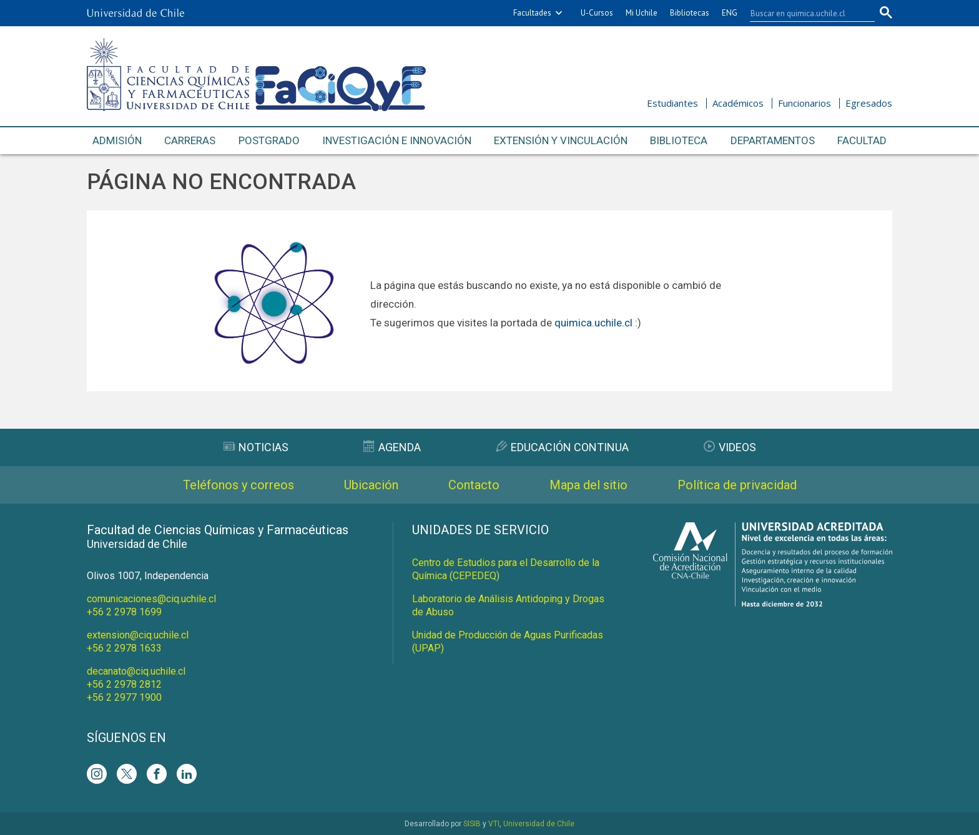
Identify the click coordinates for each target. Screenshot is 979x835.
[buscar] (805, 13)
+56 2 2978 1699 (124, 612)
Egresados (868, 103)
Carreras (189, 140)
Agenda (392, 447)
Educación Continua (562, 447)
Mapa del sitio (588, 484)
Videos (730, 447)
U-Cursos (597, 12)
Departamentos (773, 140)
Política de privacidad (737, 484)
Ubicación (371, 484)
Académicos (738, 103)
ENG (729, 12)
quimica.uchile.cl (593, 322)
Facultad (862, 140)
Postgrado (269, 140)
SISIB (472, 823)
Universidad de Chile (538, 823)
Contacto (473, 484)
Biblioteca (678, 140)
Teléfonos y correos (238, 484)
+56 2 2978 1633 (124, 648)
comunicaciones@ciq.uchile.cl (151, 599)
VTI (493, 823)
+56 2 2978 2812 (124, 684)
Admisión (117, 140)
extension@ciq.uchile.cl (138, 635)
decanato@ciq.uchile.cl (136, 671)
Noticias (256, 447)
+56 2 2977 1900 (124, 697)
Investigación (396, 140)
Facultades (532, 12)
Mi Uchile (641, 12)
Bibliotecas (689, 12)
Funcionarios (804, 103)
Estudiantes (672, 103)
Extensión (560, 140)
